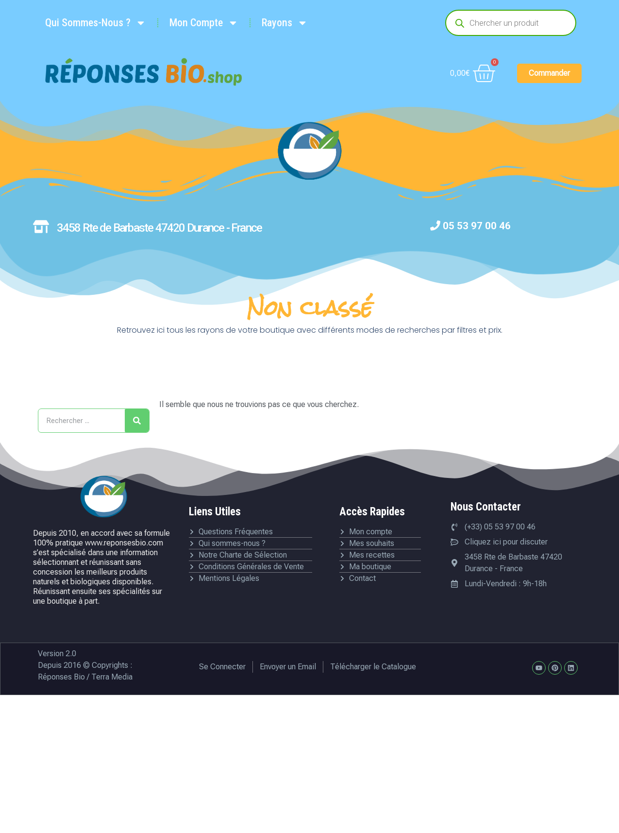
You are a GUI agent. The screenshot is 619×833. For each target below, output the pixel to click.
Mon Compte (203, 23)
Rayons (285, 23)
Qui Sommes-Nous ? (95, 23)
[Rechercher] (137, 420)
